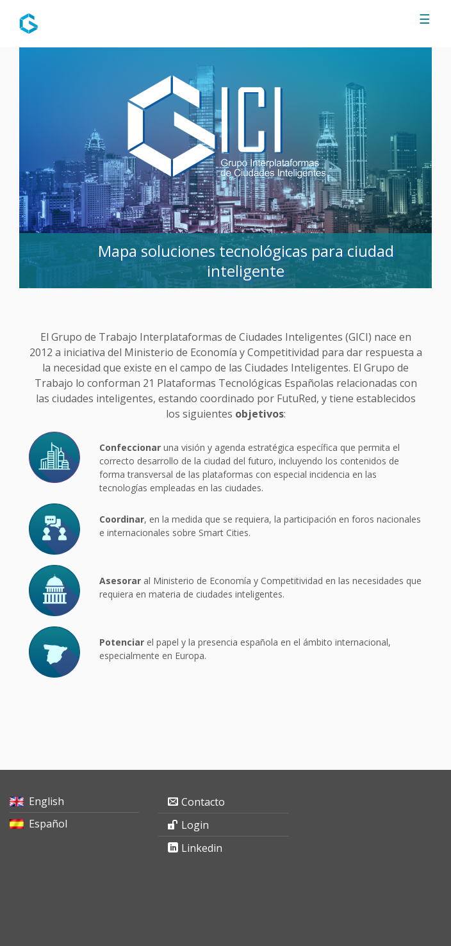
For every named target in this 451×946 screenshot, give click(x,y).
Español (48, 824)
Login (195, 825)
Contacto (203, 802)
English (46, 801)
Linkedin (201, 848)
